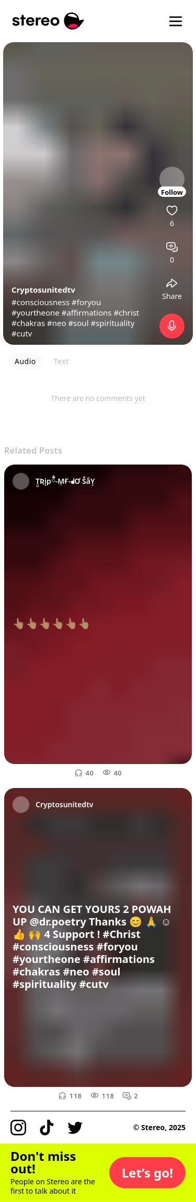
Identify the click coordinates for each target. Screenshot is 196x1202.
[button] (147, 1172)
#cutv (21, 333)
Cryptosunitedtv (43, 289)
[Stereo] (48, 21)
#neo (56, 323)
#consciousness (40, 302)
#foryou (86, 302)
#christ (126, 312)
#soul (78, 323)
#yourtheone (35, 312)
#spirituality (112, 323)
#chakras (28, 323)
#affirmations (87, 312)
